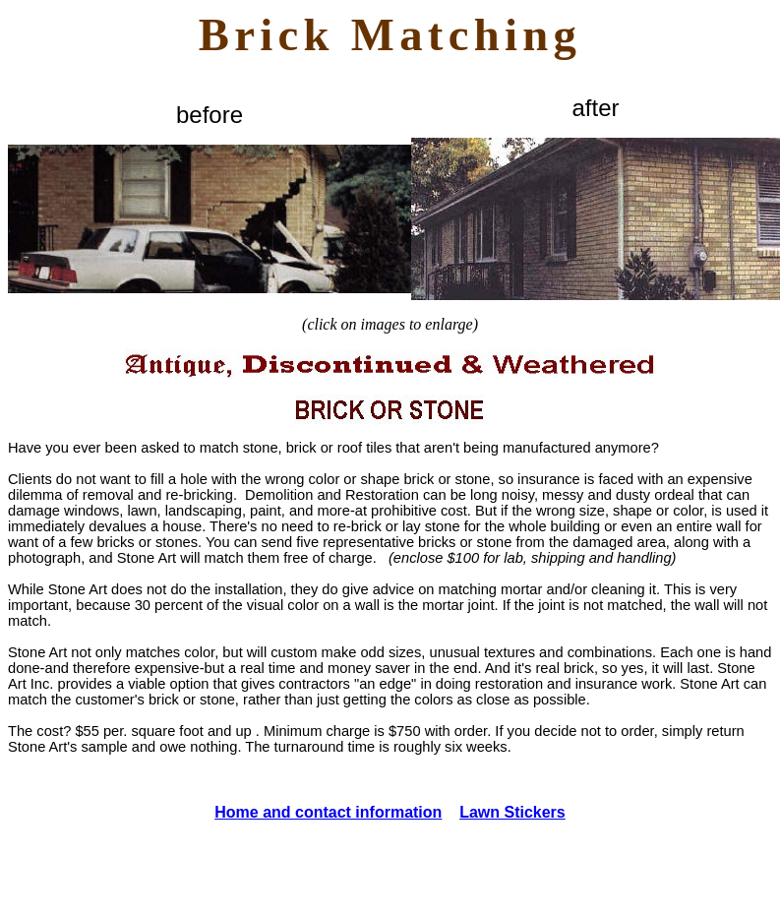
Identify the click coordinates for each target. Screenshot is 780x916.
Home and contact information (328, 812)
